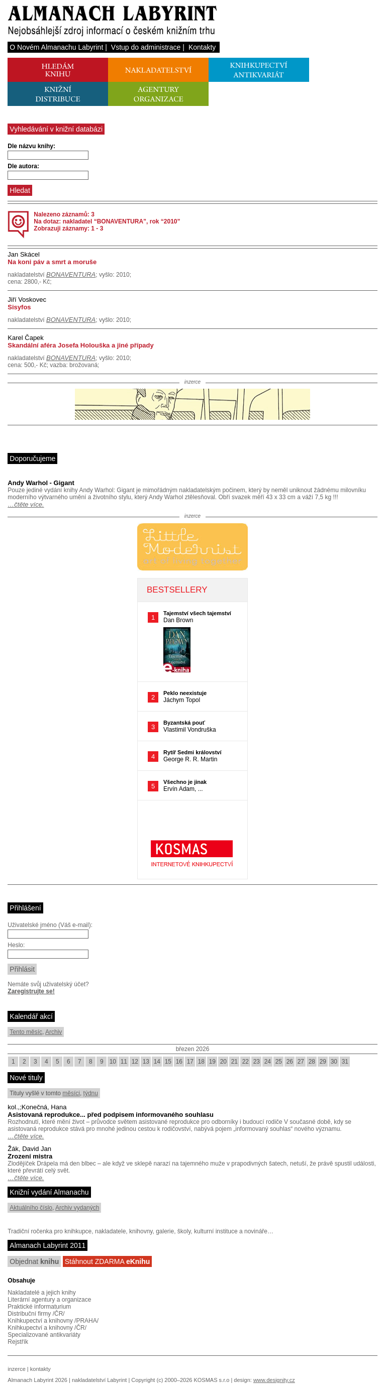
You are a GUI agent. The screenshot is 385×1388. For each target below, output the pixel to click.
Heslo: (16, 945)
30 (334, 1061)
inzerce (16, 1369)
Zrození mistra (30, 1156)
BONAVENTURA (70, 274)
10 (113, 1061)
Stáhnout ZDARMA (107, 1261)
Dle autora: (23, 166)
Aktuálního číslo (31, 1207)
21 (234, 1061)
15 (168, 1061)
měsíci (71, 1093)
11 (124, 1061)
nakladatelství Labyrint (99, 1380)
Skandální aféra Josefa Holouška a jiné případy (80, 345)
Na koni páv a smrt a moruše (52, 262)
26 (289, 1061)
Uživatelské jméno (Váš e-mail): (50, 925)
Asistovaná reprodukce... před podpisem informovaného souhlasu (111, 1114)
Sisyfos (19, 307)
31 (345, 1061)
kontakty (40, 1369)
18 (201, 1061)
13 (146, 1061)
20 (223, 1061)
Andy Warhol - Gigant (41, 483)
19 (212, 1061)
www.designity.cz (274, 1380)
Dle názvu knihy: (31, 146)
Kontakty (202, 47)
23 (256, 1061)
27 (301, 1061)
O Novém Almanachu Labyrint (56, 47)
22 (245, 1061)
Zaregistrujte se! (31, 991)
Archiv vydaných (77, 1207)
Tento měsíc (26, 1031)
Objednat (34, 1261)
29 (323, 1061)
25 (278, 1061)
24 (267, 1061)
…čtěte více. (26, 504)
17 (190, 1061)
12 (135, 1061)
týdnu (90, 1093)
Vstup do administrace (146, 47)
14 (157, 1061)
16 (179, 1061)
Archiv (53, 1031)
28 (312, 1061)
